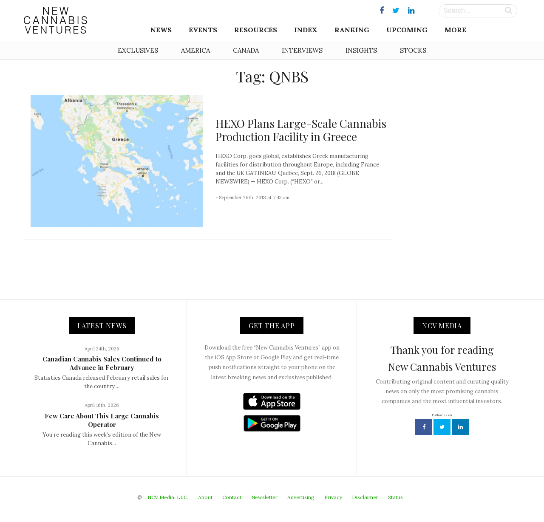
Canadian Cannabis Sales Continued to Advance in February (102, 363)
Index (305, 29)
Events (203, 29)
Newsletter (264, 497)
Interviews (302, 50)
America (195, 50)
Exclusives (138, 50)
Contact (231, 497)
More (455, 29)
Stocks (413, 50)
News (161, 29)
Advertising (300, 497)
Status (395, 497)
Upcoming (407, 29)
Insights (361, 50)
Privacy (333, 497)
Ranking (351, 29)
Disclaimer (365, 497)
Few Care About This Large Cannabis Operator (102, 420)
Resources (255, 29)
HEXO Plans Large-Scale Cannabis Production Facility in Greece (300, 130)
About (205, 497)
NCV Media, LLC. (167, 497)
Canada (246, 50)
